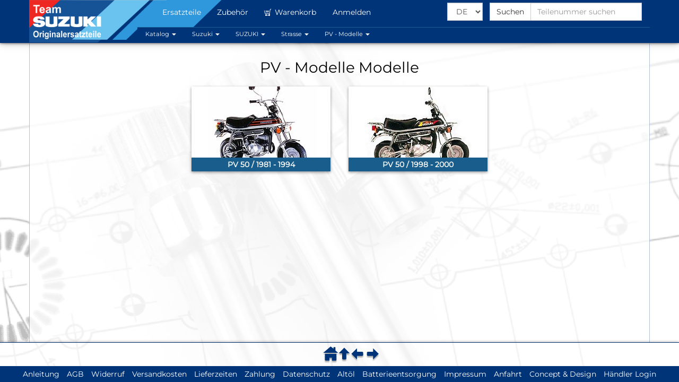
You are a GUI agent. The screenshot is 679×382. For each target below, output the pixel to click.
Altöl (346, 374)
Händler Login (630, 374)
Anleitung (41, 374)
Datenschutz (306, 374)
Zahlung (260, 374)
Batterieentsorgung (399, 374)
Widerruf (108, 374)
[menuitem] (332, 353)
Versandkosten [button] (159, 374)
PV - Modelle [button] (347, 34)
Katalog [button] (160, 34)
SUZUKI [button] (250, 34)
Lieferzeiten (215, 374)
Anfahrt (508, 374)
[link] (260, 128)
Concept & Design (562, 374)
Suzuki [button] (206, 34)
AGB (75, 374)
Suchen (510, 11)
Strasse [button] (295, 34)
